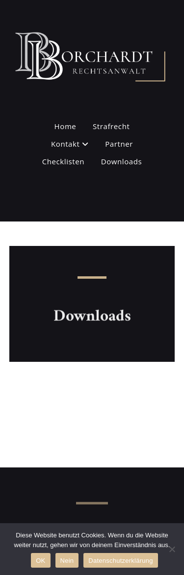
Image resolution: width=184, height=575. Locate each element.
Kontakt (70, 144)
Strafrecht (111, 126)
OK (40, 560)
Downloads (121, 161)
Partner (119, 144)
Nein (67, 560)
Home (65, 126)
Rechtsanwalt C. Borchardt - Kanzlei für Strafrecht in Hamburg (76, 31)
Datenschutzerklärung (120, 560)
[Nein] (172, 549)
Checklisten (63, 161)
